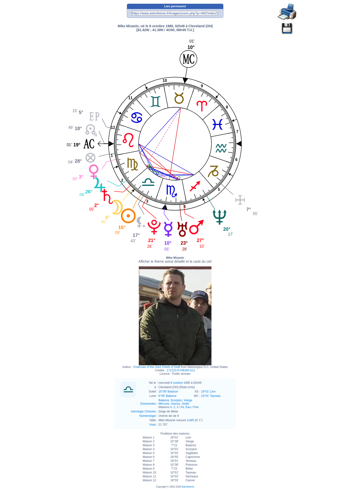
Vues (152, 424)
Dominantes (148, 403)
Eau (188, 407)
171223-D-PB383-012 (181, 370)
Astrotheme (188, 486)
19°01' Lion (208, 391)
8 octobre (177, 382)
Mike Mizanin (175, 259)
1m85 (190, 420)
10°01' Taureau (210, 396)
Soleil (185, 403)
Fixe (196, 407)
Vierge (188, 400)
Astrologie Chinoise (143, 411)
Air (182, 407)
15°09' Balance (168, 391)
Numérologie (147, 416)
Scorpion (176, 400)
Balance (163, 400)
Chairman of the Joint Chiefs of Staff (156, 367)
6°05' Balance (167, 396)
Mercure (163, 403)
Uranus (175, 403)
